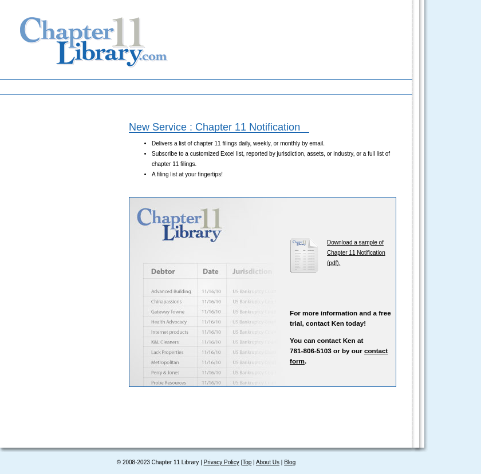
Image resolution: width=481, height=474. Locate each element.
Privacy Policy (221, 462)
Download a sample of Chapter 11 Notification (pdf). (356, 252)
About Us (267, 462)
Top (246, 462)
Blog (289, 462)
